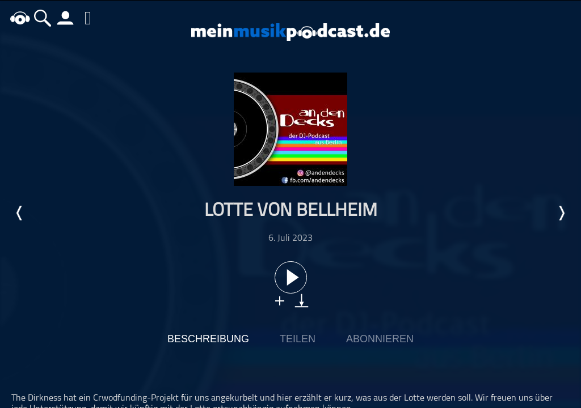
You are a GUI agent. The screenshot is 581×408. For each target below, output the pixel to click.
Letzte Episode (19, 213)
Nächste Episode (561, 213)
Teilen (297, 339)
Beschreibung (208, 339)
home (20, 17)
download (301, 301)
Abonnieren (380, 339)
